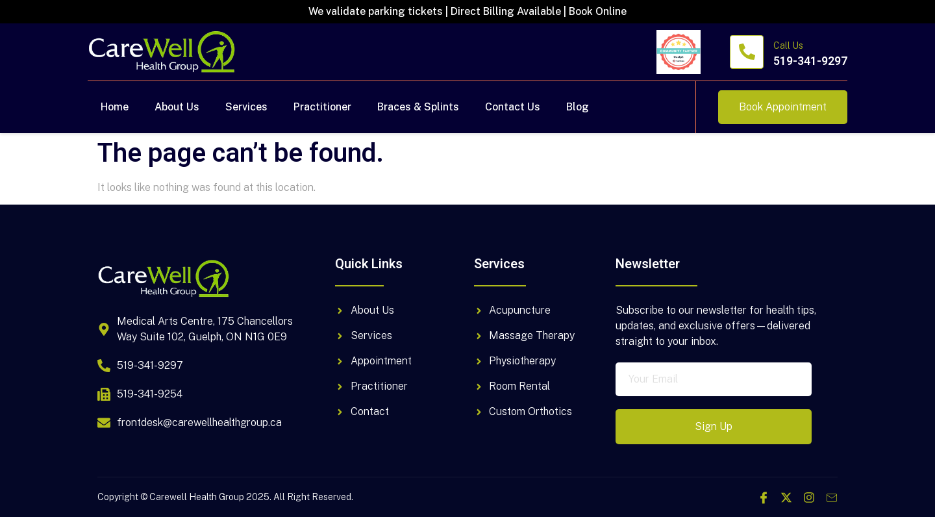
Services (246, 107)
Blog (577, 107)
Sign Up (713, 426)
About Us (177, 107)
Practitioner (322, 107)
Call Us (788, 45)
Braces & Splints (418, 107)
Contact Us (512, 107)
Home (115, 107)
